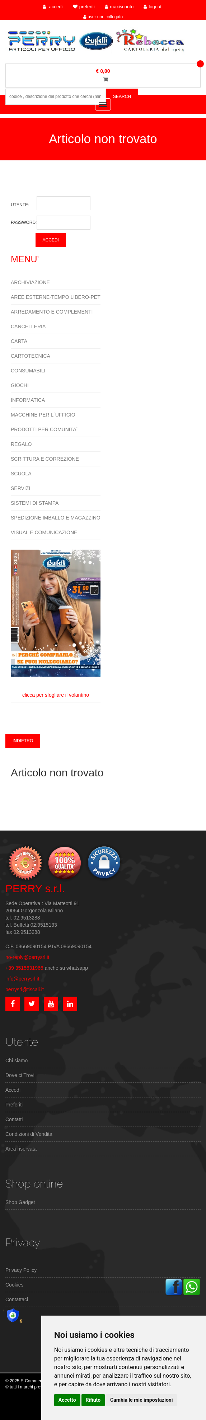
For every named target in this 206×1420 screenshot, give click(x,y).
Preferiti (14, 1105)
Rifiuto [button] (93, 1400)
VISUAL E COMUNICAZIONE (44, 532)
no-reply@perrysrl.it (27, 957)
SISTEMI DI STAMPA (34, 503)
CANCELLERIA (28, 326)
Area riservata (21, 1149)
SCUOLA (21, 473)
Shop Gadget (20, 1202)
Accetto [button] (67, 1400)
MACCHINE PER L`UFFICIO (43, 415)
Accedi (12, 1090)
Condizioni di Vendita (28, 1134)
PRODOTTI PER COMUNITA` (44, 429)
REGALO (21, 444)
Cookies (14, 1285)
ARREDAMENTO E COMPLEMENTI (52, 312)
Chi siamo (16, 1060)
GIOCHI (20, 385)
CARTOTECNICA (30, 356)
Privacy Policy (21, 1270)
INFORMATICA (28, 400)
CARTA (19, 341)
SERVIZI (20, 488)
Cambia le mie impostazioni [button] (141, 1400)
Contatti (14, 1119)
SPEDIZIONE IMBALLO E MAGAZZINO (55, 518)
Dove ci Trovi (19, 1075)
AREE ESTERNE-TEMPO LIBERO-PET (55, 297)
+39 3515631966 (24, 968)
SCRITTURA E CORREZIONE (45, 459)
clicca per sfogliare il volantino (55, 624)
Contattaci (16, 1299)
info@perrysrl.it (22, 979)
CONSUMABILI (28, 370)
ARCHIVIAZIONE (30, 282)
